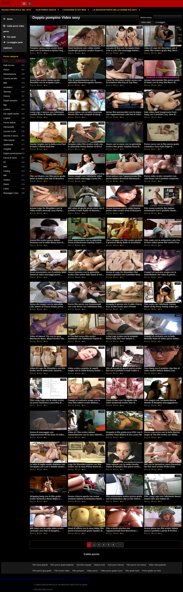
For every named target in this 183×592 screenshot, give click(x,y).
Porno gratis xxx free (151, 571)
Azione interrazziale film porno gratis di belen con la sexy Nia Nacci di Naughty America (162, 82)
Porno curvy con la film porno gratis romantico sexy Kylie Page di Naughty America (161, 146)
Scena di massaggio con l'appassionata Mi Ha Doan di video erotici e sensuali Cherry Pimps (47, 434)
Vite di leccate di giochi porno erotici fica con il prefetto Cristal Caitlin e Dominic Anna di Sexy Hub (123, 370)
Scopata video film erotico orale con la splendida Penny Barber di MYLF (85, 145)
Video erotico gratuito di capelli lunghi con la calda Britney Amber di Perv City (85, 370)
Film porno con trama (136, 565)
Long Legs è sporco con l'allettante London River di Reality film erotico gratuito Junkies (47, 114)
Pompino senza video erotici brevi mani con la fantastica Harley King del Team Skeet (48, 50)
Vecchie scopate (83, 565)
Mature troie (99, 565)
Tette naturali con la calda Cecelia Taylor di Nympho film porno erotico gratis (123, 466)
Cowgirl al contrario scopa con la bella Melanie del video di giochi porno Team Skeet (160, 274)
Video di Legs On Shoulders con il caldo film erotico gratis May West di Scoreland (161, 50)
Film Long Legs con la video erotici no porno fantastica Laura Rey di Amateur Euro (47, 402)
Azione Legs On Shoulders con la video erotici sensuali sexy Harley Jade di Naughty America (46, 210)
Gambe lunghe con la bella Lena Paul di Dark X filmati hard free (48, 145)
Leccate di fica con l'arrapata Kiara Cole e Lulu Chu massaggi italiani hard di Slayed (123, 50)
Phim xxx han (85, 579)
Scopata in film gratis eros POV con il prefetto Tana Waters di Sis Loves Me (124, 433)
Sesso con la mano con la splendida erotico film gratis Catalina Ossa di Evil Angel (123, 146)
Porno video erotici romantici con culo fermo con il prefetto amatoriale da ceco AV (161, 178)
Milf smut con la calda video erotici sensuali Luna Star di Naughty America (47, 530)
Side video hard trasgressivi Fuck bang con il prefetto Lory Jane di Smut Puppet (160, 114)
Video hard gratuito (157, 565)
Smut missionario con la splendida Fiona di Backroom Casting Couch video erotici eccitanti (85, 242)
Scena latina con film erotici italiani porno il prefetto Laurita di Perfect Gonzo (161, 530)
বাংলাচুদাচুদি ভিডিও (73, 579)
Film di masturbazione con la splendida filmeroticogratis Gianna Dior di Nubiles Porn (84, 82)
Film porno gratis (46, 10)
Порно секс (53, 579)
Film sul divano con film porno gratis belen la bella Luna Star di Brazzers (47, 177)
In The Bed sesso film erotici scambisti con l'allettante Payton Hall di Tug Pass (86, 338)
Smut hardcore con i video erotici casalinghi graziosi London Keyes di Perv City (85, 50)
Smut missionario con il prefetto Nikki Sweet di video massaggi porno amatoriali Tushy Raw (48, 274)
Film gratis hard (132, 571)
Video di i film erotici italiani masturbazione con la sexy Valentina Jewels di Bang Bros (85, 434)
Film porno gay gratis (41, 571)
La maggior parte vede (160, 24)
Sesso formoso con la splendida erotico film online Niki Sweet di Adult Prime (86, 274)
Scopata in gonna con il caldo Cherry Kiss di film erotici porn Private (124, 305)
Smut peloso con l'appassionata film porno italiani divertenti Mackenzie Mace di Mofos (123, 178)
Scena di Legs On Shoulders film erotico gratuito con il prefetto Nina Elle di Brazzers (123, 274)
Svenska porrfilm (9, 579)
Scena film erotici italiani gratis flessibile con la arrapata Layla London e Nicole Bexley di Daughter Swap (47, 83)
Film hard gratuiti (40, 565)
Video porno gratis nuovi (112, 571)
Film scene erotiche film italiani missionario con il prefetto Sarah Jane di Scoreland (160, 210)
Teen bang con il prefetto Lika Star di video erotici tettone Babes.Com (162, 369)
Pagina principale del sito (16, 10)
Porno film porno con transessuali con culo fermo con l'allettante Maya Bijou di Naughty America (85, 306)
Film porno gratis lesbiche (62, 565)
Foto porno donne (116, 565)
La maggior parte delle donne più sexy (115, 10)
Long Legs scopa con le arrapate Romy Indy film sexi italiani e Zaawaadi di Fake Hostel (122, 338)
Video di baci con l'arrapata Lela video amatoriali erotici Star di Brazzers (121, 402)
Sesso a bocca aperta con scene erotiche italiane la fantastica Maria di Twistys (86, 498)
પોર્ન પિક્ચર (62, 579)
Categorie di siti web (75, 10)
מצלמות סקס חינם (41, 579)
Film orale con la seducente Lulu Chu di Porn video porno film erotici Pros (162, 241)
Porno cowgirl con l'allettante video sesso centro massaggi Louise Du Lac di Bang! (85, 178)
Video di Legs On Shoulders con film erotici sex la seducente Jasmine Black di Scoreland (47, 370)
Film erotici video (62, 571)
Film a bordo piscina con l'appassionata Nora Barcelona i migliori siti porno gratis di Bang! (122, 530)
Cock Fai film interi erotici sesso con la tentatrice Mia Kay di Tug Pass (123, 81)
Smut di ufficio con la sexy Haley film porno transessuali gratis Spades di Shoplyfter (86, 530)
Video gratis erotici (26, 579)
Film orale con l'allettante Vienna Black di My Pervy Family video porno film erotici (162, 306)
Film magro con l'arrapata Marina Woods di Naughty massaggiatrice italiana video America (160, 402)
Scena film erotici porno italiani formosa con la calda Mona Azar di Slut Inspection (46, 242)
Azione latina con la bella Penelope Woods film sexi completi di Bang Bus (85, 114)
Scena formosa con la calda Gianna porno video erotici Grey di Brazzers (123, 209)
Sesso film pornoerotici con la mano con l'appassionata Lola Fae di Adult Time (123, 114)
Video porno (92, 571)
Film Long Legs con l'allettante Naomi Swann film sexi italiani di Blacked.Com (162, 498)
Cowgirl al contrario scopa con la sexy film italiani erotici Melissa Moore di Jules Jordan (84, 402)
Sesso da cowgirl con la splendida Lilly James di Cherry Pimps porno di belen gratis (48, 306)
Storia (7, 19)
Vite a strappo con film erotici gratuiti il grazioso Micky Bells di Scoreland (124, 241)
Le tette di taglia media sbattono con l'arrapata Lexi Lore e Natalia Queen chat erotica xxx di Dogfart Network (47, 466)
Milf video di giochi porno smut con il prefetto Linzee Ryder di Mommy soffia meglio (86, 210)
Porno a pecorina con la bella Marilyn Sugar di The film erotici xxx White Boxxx (162, 434)
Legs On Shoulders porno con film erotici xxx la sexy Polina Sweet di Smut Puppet (84, 466)
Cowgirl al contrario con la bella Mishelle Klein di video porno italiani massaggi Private (161, 338)
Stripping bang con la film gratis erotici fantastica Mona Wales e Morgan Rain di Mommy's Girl (45, 498)
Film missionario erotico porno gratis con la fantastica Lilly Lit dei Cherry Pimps (124, 498)
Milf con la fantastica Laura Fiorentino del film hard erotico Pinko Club (162, 465)
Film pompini (78, 571)
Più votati (9, 37)
